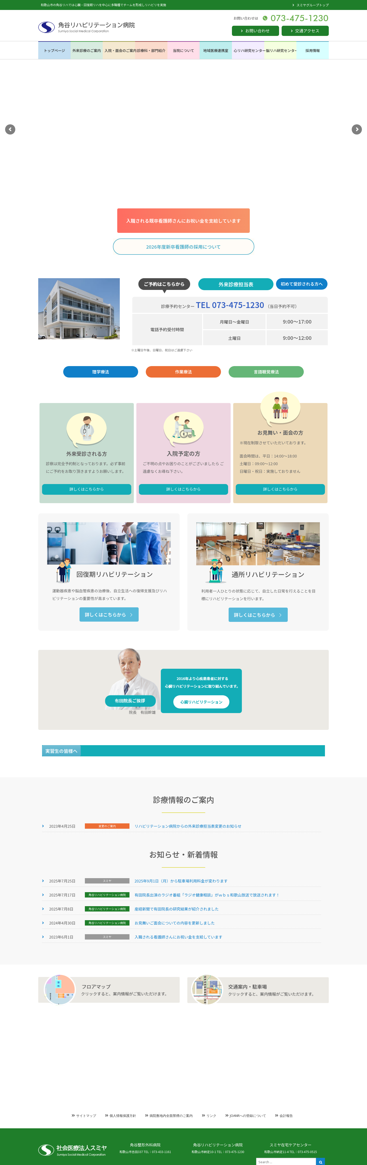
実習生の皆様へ (61, 755)
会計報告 (286, 1115)
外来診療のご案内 (86, 50)
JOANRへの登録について (248, 1115)
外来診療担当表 (235, 313)
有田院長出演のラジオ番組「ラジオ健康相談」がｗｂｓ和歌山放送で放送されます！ (207, 950)
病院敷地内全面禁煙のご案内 (171, 1115)
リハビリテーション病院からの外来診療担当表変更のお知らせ (188, 881)
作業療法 (183, 378)
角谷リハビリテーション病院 (218, 1144)
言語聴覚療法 (266, 378)
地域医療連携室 (215, 50)
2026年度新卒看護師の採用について (183, 246)
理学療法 (100, 378)
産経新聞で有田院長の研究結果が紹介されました (177, 964)
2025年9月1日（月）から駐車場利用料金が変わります (181, 936)
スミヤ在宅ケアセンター (291, 1144)
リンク (211, 1115)
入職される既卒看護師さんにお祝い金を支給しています (183, 220)
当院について (183, 50)
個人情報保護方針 (123, 1115)
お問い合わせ (257, 31)
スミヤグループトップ (312, 5)
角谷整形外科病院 (145, 1144)
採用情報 (313, 50)
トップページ (54, 50)
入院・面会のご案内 (119, 50)
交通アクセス (307, 31)
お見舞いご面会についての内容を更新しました (175, 978)
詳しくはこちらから (100, 524)
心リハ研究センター (249, 50)
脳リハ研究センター (281, 50)
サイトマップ (86, 1115)
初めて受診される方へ (302, 313)
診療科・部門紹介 (151, 50)
